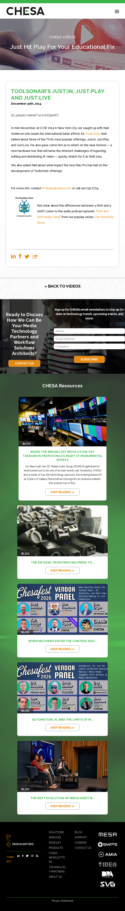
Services (55, 837)
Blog (78, 832)
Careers (80, 842)
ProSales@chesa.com (56, 188)
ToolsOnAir (92, 133)
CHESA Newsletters (57, 857)
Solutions (56, 832)
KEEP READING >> (62, 492)
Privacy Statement (62, 900)
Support (81, 837)
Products (56, 847)
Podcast (55, 842)
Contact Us (24, 363)
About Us (55, 876)
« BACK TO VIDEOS (62, 286)
